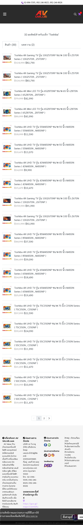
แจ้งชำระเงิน (70, 457)
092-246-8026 (56, 2)
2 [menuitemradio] (44, 418)
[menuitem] (49, 418)
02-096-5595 (29, 2)
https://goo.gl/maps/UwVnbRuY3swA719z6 (30, 505)
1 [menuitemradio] (39, 418)
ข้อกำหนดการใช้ (72, 443)
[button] (75, 14)
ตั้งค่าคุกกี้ (68, 517)
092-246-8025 (42, 2)
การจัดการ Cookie (70, 453)
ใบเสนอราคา (70, 466)
